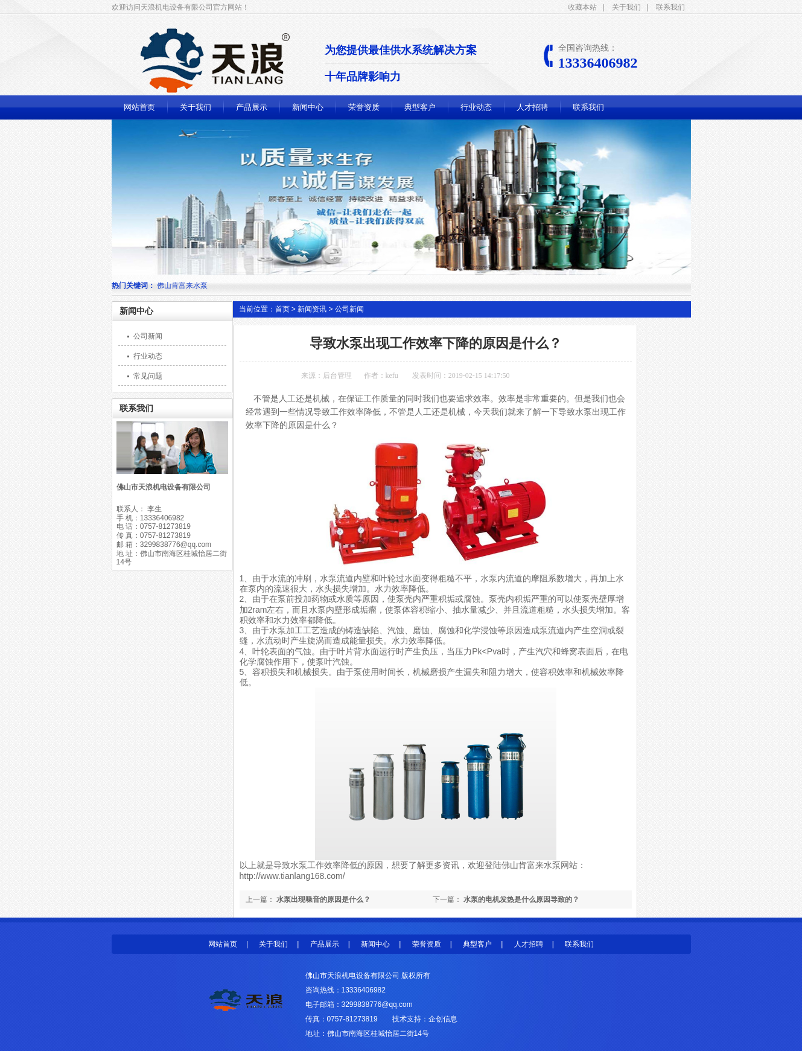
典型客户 (420, 107)
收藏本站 (582, 7)
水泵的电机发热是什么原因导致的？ (521, 899)
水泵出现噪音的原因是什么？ (323, 899)
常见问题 (147, 376)
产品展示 (251, 107)
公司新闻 (147, 336)
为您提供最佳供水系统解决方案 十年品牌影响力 (407, 63)
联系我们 (670, 7)
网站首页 (139, 107)
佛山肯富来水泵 (531, 865)
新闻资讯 (312, 309)
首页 (282, 309)
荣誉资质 (364, 107)
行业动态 (476, 107)
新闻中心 (307, 107)
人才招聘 (532, 107)
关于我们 (626, 7)
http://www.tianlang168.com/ (292, 876)
